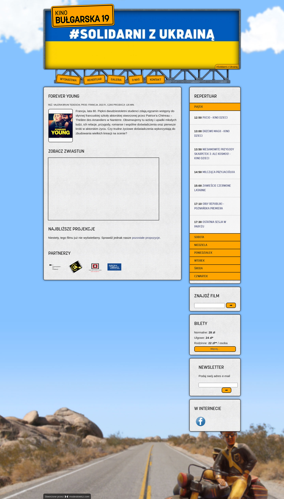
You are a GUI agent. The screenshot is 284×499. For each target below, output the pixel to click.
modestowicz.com (77, 496)
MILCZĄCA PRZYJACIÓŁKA (219, 172)
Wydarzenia (68, 79)
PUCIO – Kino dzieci (215, 117)
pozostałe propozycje (146, 237)
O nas (136, 80)
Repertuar (94, 79)
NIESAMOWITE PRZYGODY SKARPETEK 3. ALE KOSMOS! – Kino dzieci (214, 154)
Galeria (116, 80)
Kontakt (155, 79)
